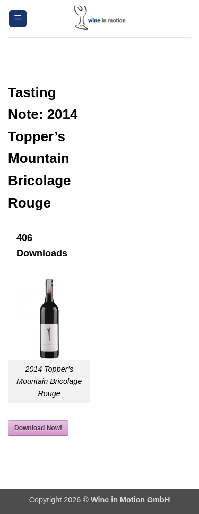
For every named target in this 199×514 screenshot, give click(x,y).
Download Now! (38, 428)
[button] (18, 19)
